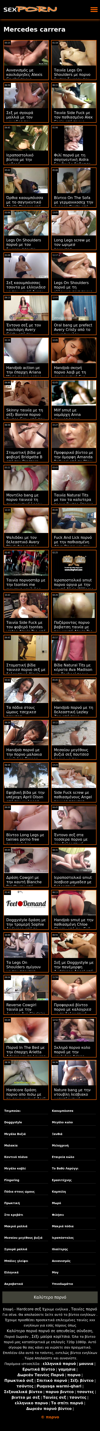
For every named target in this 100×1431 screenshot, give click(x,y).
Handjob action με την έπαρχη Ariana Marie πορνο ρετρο (23, 372)
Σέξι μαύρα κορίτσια (51, 1336)
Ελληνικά (11, 1272)
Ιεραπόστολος (63, 1237)
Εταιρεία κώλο (63, 1157)
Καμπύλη (59, 1191)
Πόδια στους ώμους (19, 1191)
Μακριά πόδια (62, 1226)
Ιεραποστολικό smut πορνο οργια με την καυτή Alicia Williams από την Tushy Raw (73, 587)
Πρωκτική (12, 1203)
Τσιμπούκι (12, 1111)
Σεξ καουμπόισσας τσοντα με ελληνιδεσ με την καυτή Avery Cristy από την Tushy (25, 289)
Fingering (11, 1180)
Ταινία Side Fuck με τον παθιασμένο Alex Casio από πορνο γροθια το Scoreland (73, 119)
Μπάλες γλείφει (16, 1261)
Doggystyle (13, 1122)
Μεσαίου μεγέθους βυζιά (23, 1237)
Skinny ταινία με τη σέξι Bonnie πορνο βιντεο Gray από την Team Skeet (25, 417)
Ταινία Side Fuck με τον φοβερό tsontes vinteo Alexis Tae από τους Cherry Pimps (26, 629)
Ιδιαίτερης (60, 1249)
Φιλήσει (58, 1215)
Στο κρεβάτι (13, 1215)
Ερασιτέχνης (62, 1180)
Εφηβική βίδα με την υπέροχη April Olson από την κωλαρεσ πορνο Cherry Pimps (25, 799)
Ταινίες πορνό (84, 1309)
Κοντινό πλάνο (15, 1157)
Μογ (55, 1272)
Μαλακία (10, 1145)
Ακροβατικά (13, 1284)
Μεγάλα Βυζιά (15, 1134)
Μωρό (56, 1203)
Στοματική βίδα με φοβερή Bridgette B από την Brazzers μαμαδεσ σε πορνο (24, 459)
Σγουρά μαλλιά (15, 1249)
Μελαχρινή (60, 1145)
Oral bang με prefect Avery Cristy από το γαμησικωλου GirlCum (73, 332)
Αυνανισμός (61, 1261)
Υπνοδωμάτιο (62, 1284)
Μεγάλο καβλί (15, 1168)
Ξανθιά (57, 1134)
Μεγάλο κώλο (62, 1122)
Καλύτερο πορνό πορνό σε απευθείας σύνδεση (49, 1331)
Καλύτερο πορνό (50, 1297)
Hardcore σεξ (29, 1309)
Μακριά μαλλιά (15, 1226)
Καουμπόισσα (62, 1111)
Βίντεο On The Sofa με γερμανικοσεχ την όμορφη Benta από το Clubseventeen (73, 204)
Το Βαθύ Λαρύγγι (65, 1168)
